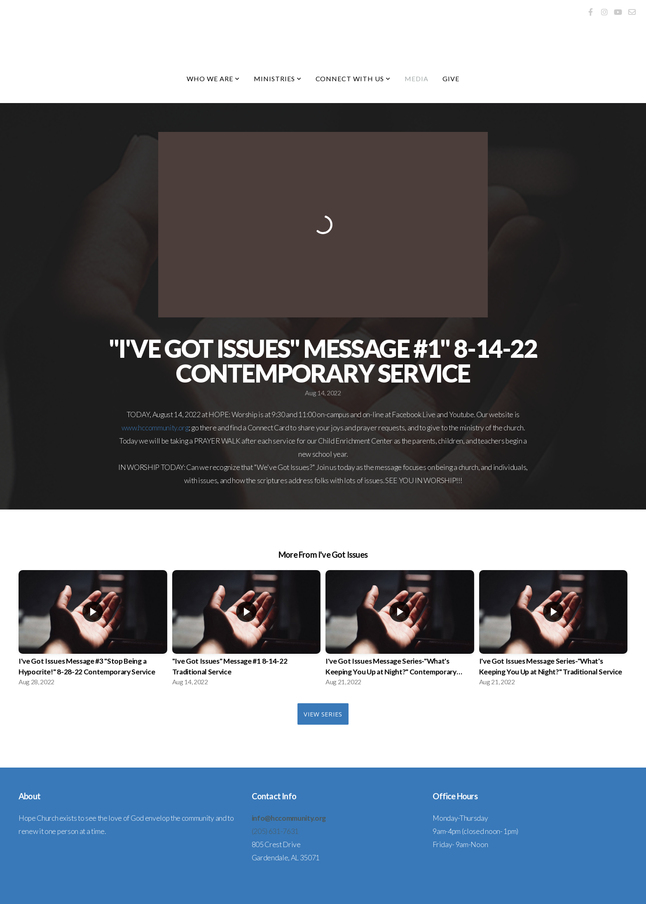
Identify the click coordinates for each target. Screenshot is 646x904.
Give (450, 78)
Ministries (278, 78)
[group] (93, 630)
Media (416, 78)
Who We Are (213, 78)
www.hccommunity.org (155, 427)
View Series (323, 714)
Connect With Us (353, 78)
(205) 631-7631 (275, 831)
